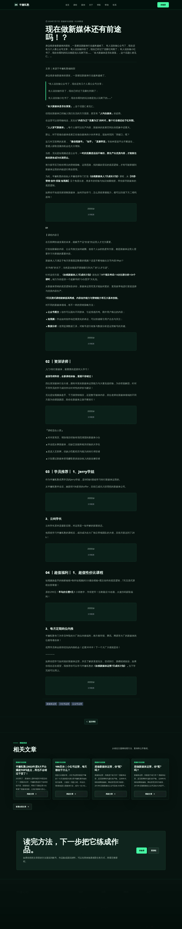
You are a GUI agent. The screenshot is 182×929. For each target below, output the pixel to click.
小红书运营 (64, 703)
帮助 (107, 5)
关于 (91, 5)
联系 (115, 5)
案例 (83, 5)
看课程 (153, 850)
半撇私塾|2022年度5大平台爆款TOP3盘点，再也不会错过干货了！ (31, 770)
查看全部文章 (22, 806)
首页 (67, 5)
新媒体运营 (51, 703)
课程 (75, 5)
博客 (99, 5)
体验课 (163, 5)
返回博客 (91, 721)
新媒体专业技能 (67, 21)
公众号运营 (77, 703)
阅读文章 (32, 794)
